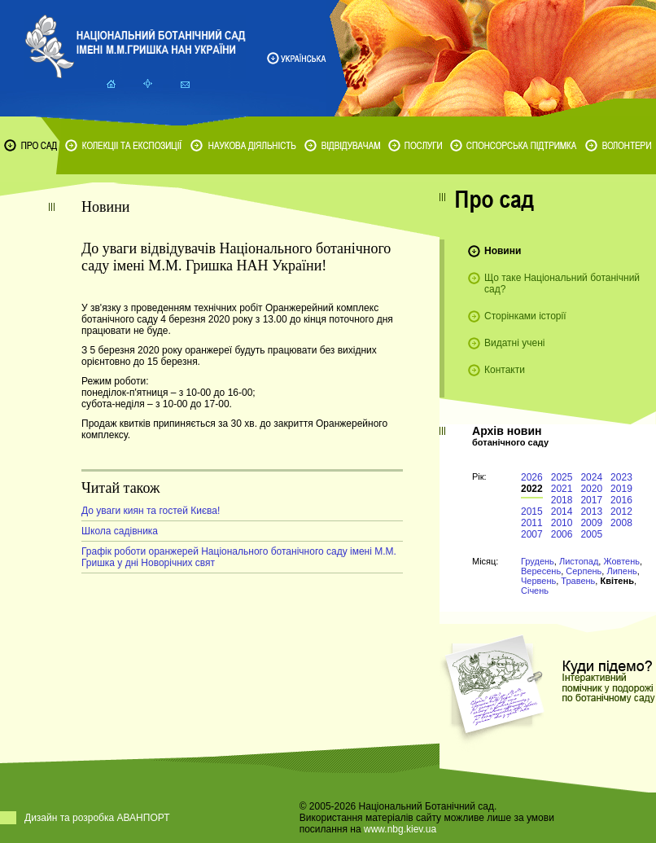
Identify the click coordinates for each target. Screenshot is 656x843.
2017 (591, 500)
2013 (591, 511)
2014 (562, 511)
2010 (562, 523)
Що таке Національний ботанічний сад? (562, 283)
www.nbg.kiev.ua (400, 829)
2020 (591, 488)
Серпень (583, 571)
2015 (532, 511)
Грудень (537, 561)
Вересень (541, 571)
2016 (621, 500)
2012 (621, 511)
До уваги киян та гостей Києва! (150, 510)
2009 (591, 523)
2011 (532, 523)
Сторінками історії (525, 316)
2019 (621, 488)
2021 (562, 488)
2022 (532, 488)
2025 (562, 477)
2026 (532, 477)
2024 (591, 477)
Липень (621, 571)
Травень (578, 581)
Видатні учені (514, 343)
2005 (591, 534)
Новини (502, 251)
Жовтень (621, 561)
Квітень (616, 581)
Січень (535, 590)
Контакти (504, 369)
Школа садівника (119, 531)
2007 (532, 534)
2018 (562, 500)
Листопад (578, 561)
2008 (621, 523)
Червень (538, 581)
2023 (621, 477)
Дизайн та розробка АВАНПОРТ (97, 817)
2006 (562, 534)
